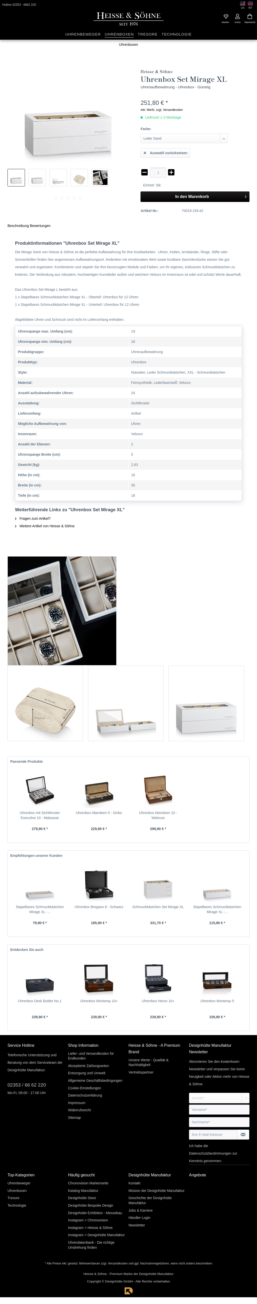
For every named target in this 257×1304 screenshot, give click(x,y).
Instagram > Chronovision (88, 1220)
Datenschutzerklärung (85, 1095)
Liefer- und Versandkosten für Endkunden (91, 1056)
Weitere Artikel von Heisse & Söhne (45, 526)
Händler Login (139, 1218)
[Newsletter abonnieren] (243, 1135)
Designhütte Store (82, 1198)
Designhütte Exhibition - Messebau (95, 1213)
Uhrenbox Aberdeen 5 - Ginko (99, 813)
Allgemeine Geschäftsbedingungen (95, 1081)
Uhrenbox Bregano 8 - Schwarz (98, 907)
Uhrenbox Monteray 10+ (99, 1001)
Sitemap (74, 1118)
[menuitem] (226, 16)
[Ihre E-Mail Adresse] (213, 1135)
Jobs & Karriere (140, 1210)
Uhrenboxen (17, 1191)
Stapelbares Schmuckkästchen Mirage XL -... (40, 909)
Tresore (14, 1198)
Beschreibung (18, 226)
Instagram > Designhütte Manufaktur (96, 1235)
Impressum (76, 1103)
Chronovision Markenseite (88, 1183)
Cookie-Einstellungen (84, 1088)
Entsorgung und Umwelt (86, 1073)
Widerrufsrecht (79, 1110)
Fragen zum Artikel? (32, 518)
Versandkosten (118, 1263)
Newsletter (136, 1225)
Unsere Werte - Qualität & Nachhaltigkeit (148, 1062)
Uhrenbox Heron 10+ (158, 1001)
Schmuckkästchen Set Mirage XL (158, 907)
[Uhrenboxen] (119, 34)
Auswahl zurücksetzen (165, 152)
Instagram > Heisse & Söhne (90, 1228)
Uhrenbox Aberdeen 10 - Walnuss (158, 815)
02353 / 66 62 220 (27, 1085)
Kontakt (134, 1183)
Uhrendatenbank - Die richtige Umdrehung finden (91, 1244)
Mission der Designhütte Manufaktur (156, 1191)
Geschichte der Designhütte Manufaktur (150, 1200)
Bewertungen (40, 226)
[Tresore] (148, 34)
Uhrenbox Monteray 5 (217, 1001)
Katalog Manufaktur (83, 1191)
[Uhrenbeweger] (83, 34)
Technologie (17, 1205)
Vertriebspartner (141, 1072)
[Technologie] (177, 34)
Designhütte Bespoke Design (90, 1205)
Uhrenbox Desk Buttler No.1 (40, 1001)
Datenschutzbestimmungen (210, 1153)
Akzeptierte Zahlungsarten (88, 1066)
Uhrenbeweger (19, 1183)
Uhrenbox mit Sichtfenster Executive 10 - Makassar (40, 815)
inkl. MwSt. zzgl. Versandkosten (161, 110)
